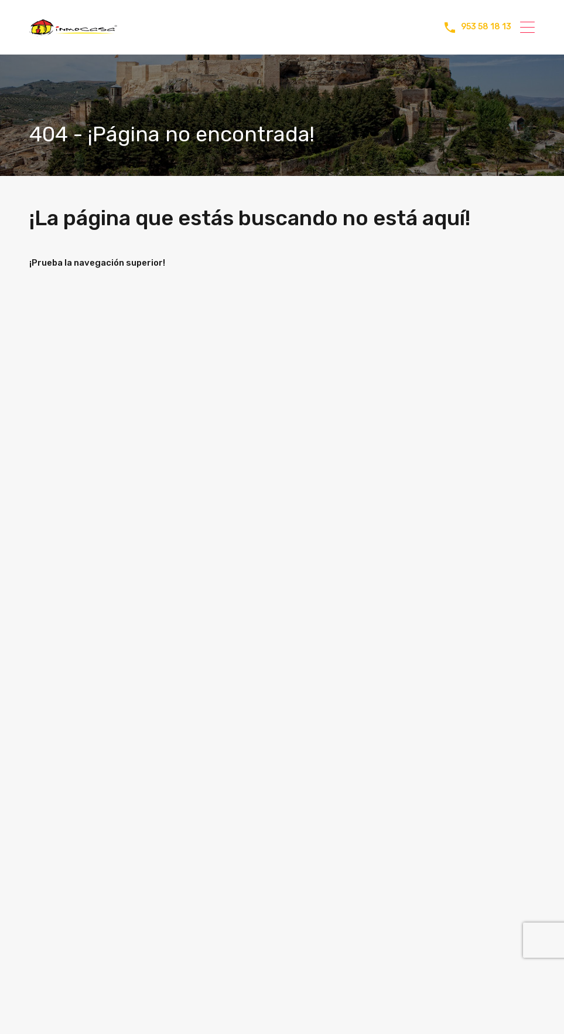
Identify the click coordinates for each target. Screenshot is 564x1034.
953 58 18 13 (486, 27)
